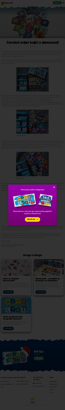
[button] (32, 219)
